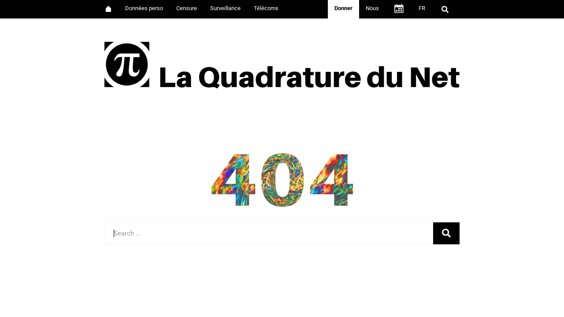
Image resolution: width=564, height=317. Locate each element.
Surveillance (225, 8)
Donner (343, 8)
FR (422, 8)
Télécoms (266, 8)
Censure (186, 8)
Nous (372, 8)
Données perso (144, 8)
